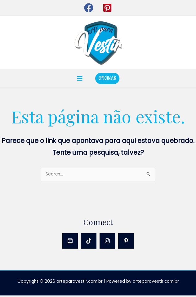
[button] (88, 8)
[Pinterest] (126, 242)
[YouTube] (70, 242)
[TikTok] (88, 242)
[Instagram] (107, 242)
